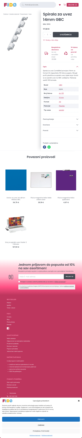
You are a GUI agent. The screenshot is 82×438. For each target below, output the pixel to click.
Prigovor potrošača (12, 349)
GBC (60, 85)
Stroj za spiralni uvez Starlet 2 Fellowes (16, 243)
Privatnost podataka (12, 343)
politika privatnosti (69, 286)
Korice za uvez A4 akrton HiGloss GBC (16, 199)
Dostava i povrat (11, 385)
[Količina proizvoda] (47, 34)
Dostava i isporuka (12, 346)
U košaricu (65, 34)
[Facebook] (44, 147)
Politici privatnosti (60, 281)
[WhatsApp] (49, 147)
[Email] (41, 276)
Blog (8, 319)
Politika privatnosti (35, 435)
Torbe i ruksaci (11, 308)
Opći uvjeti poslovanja (13, 382)
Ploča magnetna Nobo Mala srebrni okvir (41, 199)
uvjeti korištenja (24, 287)
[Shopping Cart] (65, 5)
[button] (79, 401)
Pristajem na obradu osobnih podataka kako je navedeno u (43, 281)
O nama (9, 317)
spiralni (61, 110)
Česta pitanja (11, 322)
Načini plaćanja (11, 338)
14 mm (61, 98)
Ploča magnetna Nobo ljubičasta (66, 199)
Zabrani (41, 425)
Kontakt (9, 324)
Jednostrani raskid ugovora (15, 351)
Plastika (62, 106)
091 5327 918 (13, 396)
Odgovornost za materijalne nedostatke (18, 341)
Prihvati (41, 419)
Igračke (9, 305)
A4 (60, 102)
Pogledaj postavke (41, 431)
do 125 (61, 93)
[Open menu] (73, 5)
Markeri (9, 302)
